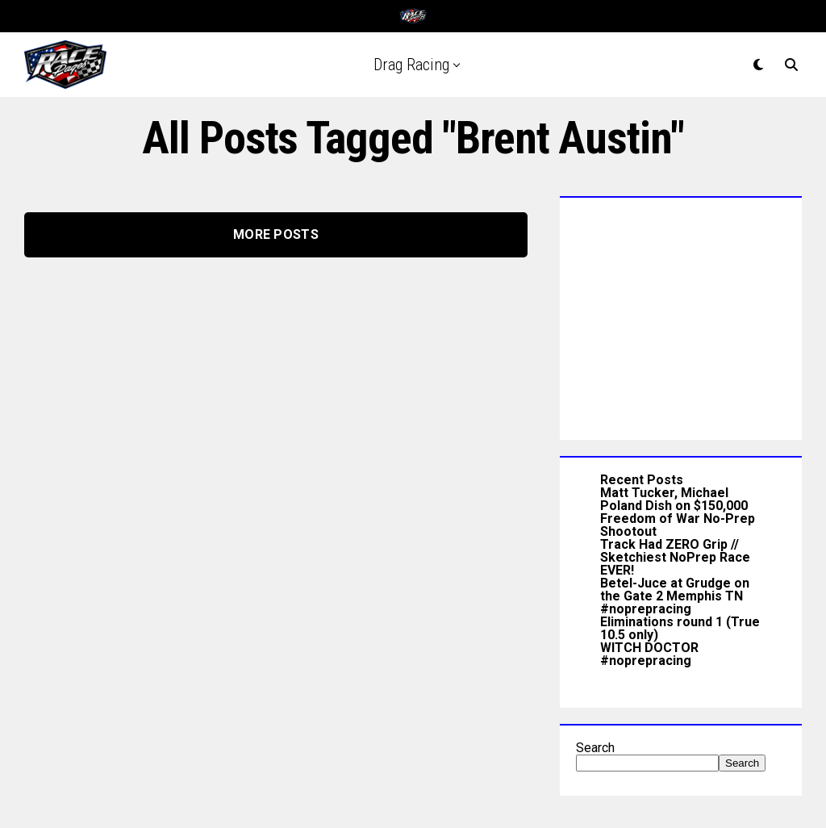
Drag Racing (411, 64)
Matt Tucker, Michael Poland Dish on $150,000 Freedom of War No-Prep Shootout (677, 512)
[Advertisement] (681, 315)
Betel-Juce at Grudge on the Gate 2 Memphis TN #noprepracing (674, 596)
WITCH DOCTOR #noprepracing (649, 654)
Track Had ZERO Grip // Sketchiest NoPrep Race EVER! (675, 557)
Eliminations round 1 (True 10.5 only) (680, 628)
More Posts (276, 234)
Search (595, 747)
